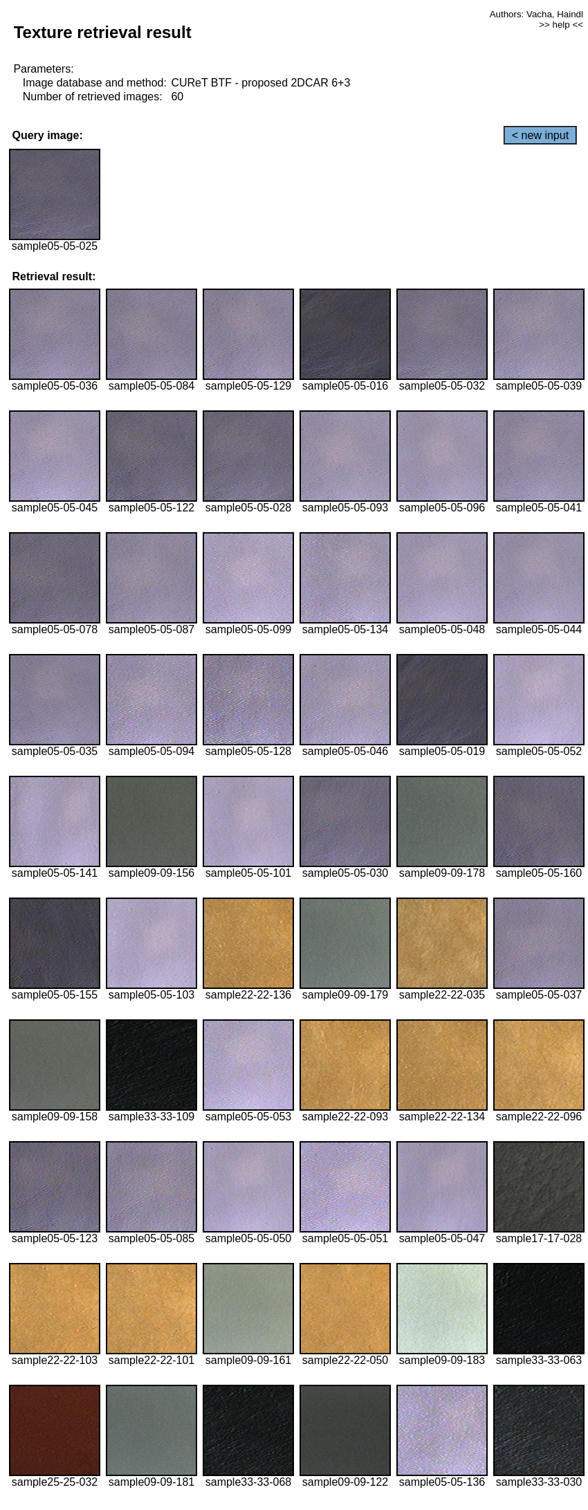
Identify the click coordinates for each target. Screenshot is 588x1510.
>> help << (561, 24)
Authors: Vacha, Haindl (536, 14)
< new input (540, 135)
